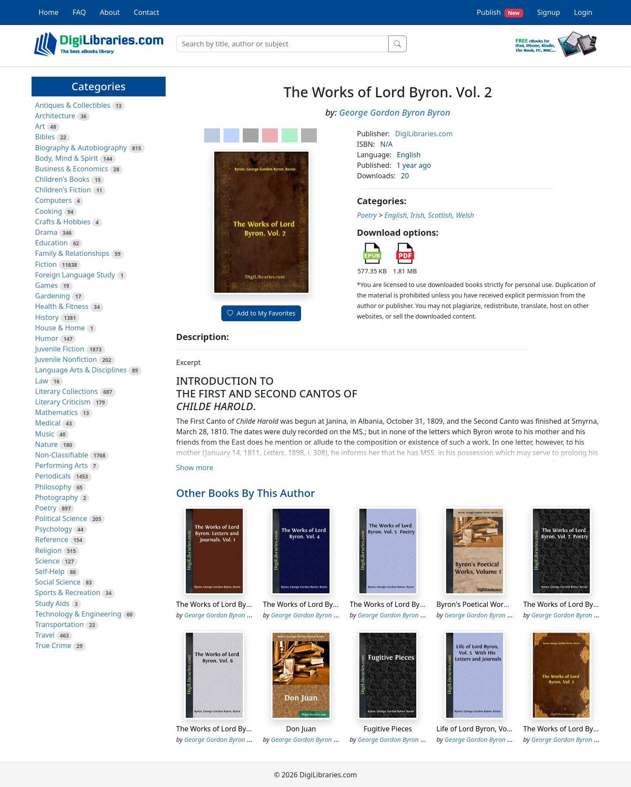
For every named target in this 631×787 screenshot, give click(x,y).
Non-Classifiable (61, 455)
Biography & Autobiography (81, 147)
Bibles (45, 137)
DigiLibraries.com (424, 133)
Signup (548, 12)
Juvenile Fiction (59, 349)
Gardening (52, 296)
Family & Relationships (72, 253)
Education (51, 243)
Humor (46, 338)
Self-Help (49, 571)
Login (583, 12)
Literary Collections (66, 391)
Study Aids (52, 603)
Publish (500, 12)
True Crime (53, 645)
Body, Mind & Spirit (66, 158)
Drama (46, 232)
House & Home (60, 328)
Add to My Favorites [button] (261, 313)
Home (49, 12)
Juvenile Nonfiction (66, 359)
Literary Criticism (63, 402)
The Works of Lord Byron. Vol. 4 (314, 604)
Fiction (46, 264)
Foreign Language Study (75, 275)
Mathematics (56, 412)
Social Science (58, 582)
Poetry (46, 508)
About (110, 12)
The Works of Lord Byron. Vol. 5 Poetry (413, 604)
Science (47, 561)
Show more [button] (194, 467)
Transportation (59, 624)
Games (46, 285)
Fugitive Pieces (388, 729)
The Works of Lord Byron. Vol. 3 (574, 729)
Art (40, 126)
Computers (53, 200)
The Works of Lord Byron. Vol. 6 (227, 729)
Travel (45, 635)
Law (41, 381)
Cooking (48, 211)
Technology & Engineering (78, 614)
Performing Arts (61, 465)
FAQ (79, 12)
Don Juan (301, 729)
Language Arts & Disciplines (81, 370)
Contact (146, 12)
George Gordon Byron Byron (394, 112)
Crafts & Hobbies (62, 222)
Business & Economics (71, 169)
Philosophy (53, 487)
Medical (47, 423)
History (47, 317)
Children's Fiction (63, 190)
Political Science (61, 518)
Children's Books (62, 179)
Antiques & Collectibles (72, 105)
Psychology (53, 529)
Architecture (55, 116)
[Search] (282, 43)
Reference (51, 539)
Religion (48, 550)
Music (44, 434)
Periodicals (53, 476)
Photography (56, 497)
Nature (46, 444)
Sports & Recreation (67, 592)
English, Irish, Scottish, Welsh (429, 215)
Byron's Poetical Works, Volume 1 (490, 604)
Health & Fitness (62, 306)
